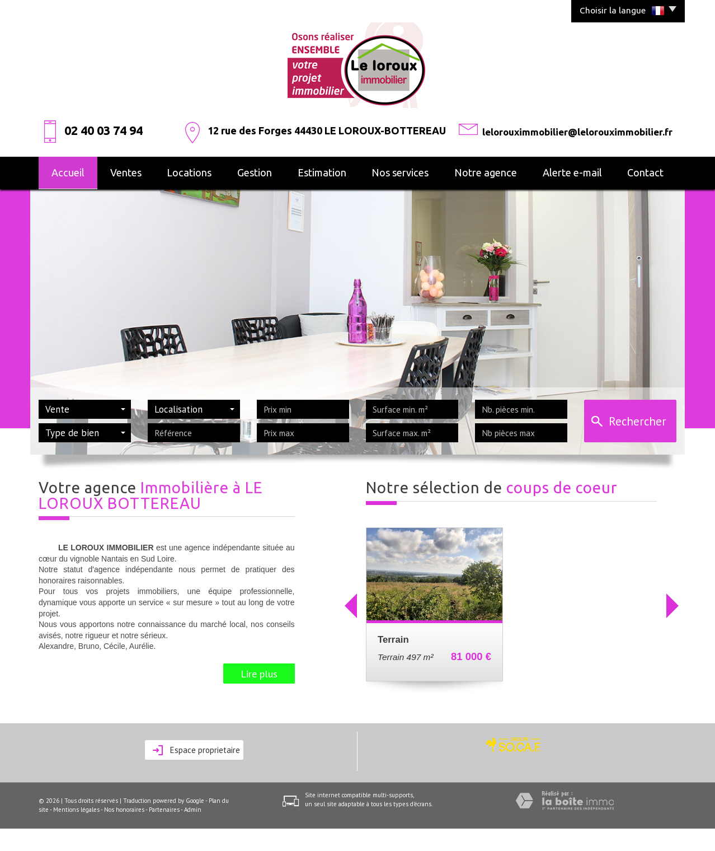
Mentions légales (76, 809)
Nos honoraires (124, 809)
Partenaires (164, 809)
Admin (192, 809)
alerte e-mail (572, 172)
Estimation (322, 172)
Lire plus (259, 673)
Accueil (67, 172)
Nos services (400, 172)
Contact (645, 172)
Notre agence (485, 172)
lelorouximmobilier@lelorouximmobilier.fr (577, 132)
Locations (189, 172)
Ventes (126, 172)
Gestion (254, 172)
